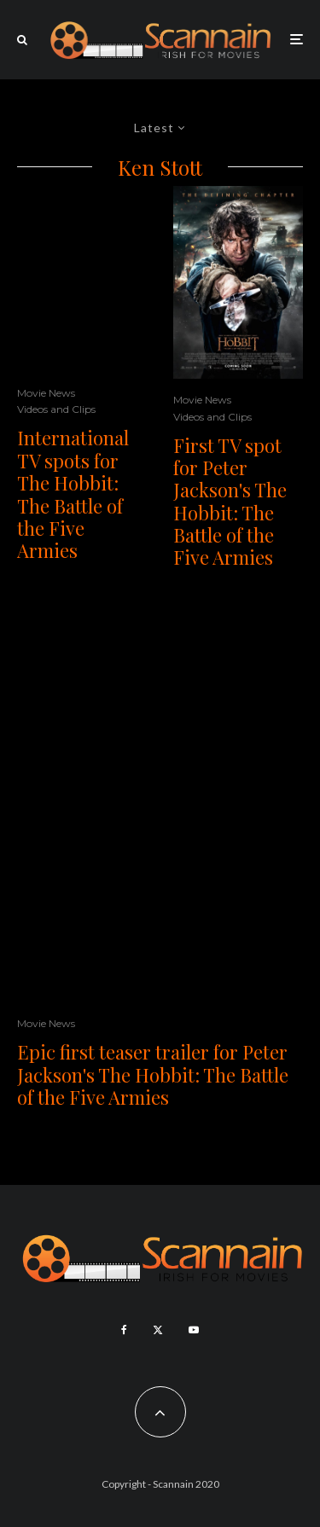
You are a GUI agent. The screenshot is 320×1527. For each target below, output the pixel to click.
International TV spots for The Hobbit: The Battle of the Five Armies (73, 494)
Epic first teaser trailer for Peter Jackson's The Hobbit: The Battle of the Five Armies (152, 1074)
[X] (158, 1330)
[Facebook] (124, 1330)
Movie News (46, 392)
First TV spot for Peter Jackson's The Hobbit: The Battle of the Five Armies (230, 501)
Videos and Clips (56, 409)
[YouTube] (194, 1330)
